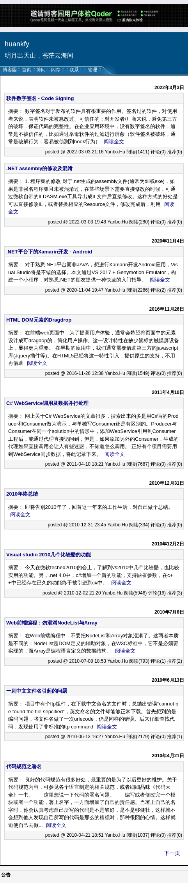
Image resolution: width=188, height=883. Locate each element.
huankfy (17, 44)
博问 (41, 69)
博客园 (10, 69)
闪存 (55, 69)
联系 (74, 69)
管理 (92, 69)
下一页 (172, 853)
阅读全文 (114, 141)
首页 (26, 69)
